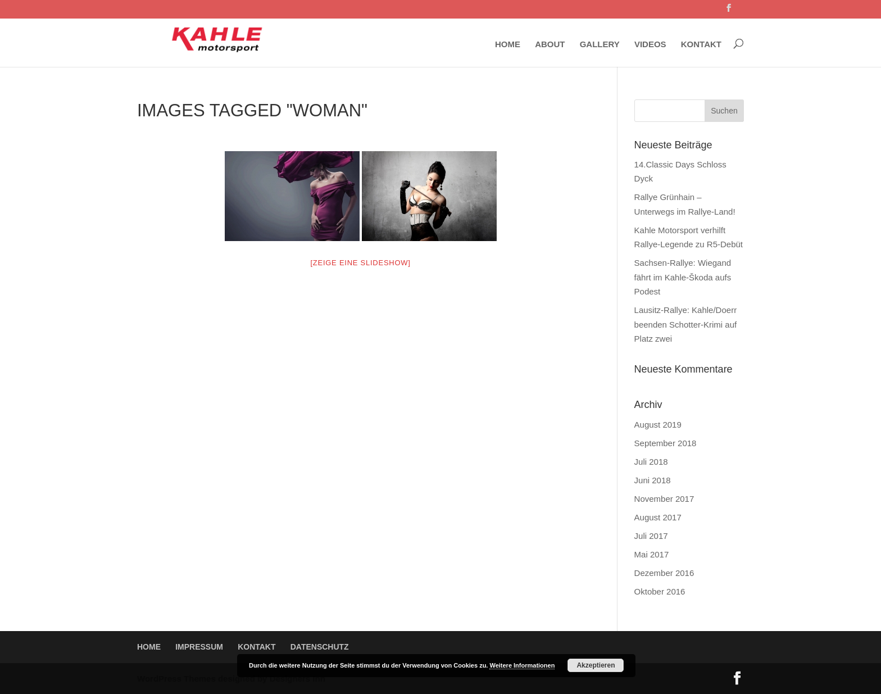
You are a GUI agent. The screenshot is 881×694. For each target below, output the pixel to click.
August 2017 (658, 517)
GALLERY (600, 44)
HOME (507, 44)
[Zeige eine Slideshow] (360, 262)
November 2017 (664, 499)
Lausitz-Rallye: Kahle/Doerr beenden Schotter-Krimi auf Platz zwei (685, 324)
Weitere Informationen (522, 665)
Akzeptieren (595, 665)
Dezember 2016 (664, 573)
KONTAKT (701, 44)
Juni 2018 (652, 480)
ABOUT (550, 44)
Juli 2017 (651, 536)
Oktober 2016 (659, 591)
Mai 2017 (651, 554)
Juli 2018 (651, 461)
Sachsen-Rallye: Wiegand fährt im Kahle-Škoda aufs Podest (683, 277)
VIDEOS (650, 44)
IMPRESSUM (199, 646)
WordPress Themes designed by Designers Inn (231, 678)
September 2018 (665, 443)
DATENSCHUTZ (319, 646)
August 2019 (658, 424)
